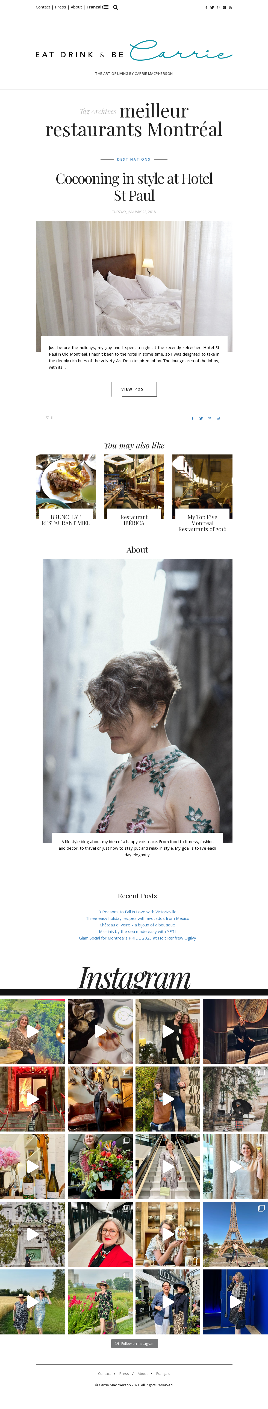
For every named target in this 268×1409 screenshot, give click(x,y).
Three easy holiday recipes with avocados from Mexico (137, 920)
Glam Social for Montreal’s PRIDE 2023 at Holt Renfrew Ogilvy (137, 940)
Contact (104, 1375)
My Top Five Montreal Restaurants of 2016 (202, 524)
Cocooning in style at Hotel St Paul (134, 188)
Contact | (45, 7)
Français (163, 1375)
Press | (63, 7)
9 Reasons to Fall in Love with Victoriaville (137, 913)
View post (134, 391)
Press (124, 1375)
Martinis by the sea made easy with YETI (137, 933)
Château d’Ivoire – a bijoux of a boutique (137, 926)
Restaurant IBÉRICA (134, 521)
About (77, 7)
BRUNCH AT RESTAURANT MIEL (66, 521)
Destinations (134, 161)
